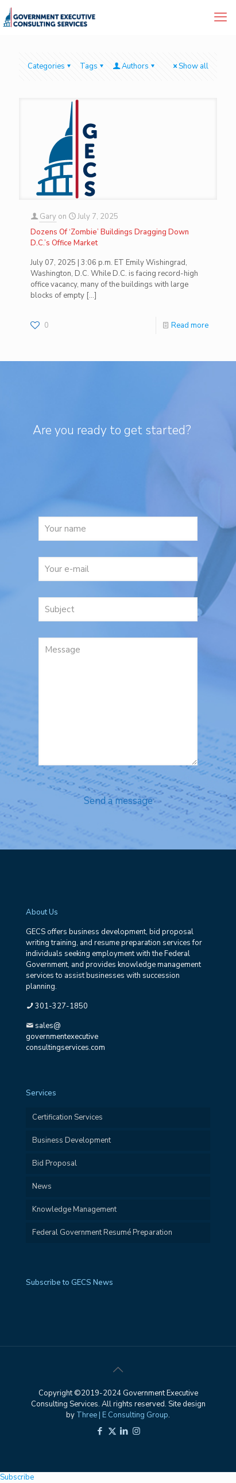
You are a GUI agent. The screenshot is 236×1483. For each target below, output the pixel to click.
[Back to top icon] (118, 1370)
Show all (189, 66)
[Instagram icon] (136, 1431)
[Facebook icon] (100, 1431)
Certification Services (67, 1117)
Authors (134, 66)
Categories (50, 66)
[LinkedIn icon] (124, 1431)
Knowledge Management (74, 1209)
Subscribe (17, 1477)
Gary (48, 216)
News (42, 1186)
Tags (92, 66)
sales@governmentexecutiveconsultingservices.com (65, 1037)
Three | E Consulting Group (122, 1415)
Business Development (71, 1140)
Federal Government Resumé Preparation (102, 1232)
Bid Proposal (54, 1163)
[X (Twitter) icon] (112, 1431)
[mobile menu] (220, 17)
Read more (189, 325)
